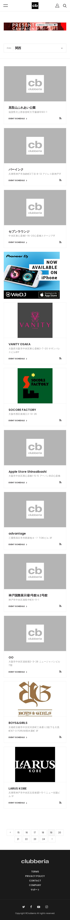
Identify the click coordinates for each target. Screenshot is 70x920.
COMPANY (35, 885)
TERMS (35, 871)
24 (43, 839)
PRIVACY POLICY (35, 876)
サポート (35, 889)
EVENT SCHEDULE (18, 118)
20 (59, 832)
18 (43, 832)
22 (26, 839)
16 (27, 832)
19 (51, 832)
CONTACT (35, 880)
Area (9, 48)
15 (18, 832)
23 (35, 839)
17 (35, 832)
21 (18, 839)
